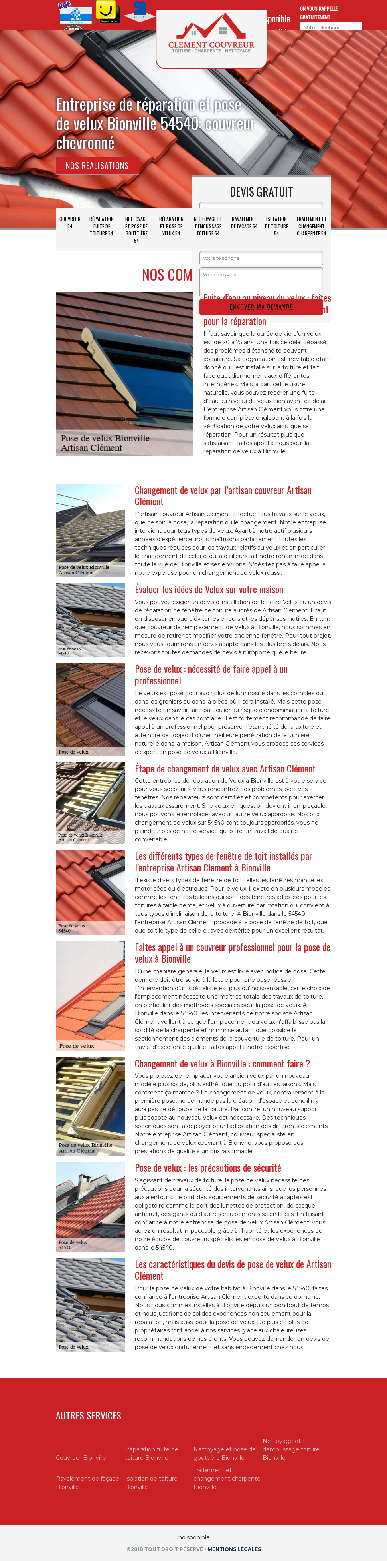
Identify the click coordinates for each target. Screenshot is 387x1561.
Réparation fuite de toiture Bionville (151, 1453)
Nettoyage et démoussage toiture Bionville (291, 1449)
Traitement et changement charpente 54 (311, 226)
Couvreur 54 (70, 222)
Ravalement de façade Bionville (87, 1483)
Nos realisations (97, 165)
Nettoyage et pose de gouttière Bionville (225, 1453)
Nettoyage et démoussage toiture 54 (208, 226)
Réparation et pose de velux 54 (171, 226)
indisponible (272, 18)
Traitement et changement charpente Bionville (227, 1479)
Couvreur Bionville (81, 1457)
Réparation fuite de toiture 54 (101, 226)
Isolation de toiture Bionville (151, 1483)
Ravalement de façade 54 (244, 222)
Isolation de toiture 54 (276, 226)
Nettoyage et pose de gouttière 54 (136, 229)
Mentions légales (234, 1549)
